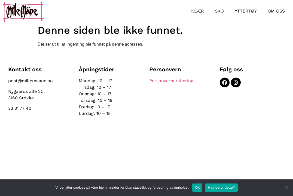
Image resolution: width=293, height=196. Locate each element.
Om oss (276, 11)
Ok (197, 187)
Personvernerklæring (171, 80)
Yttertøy (246, 11)
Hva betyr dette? (221, 187)
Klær (197, 11)
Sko (219, 11)
